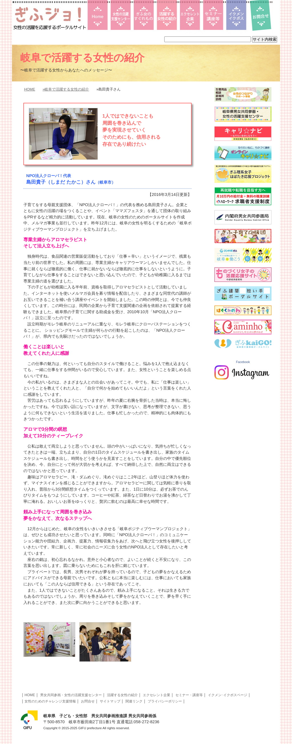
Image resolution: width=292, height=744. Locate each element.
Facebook (243, 362)
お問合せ (88, 701)
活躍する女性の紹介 (122, 695)
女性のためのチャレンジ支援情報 (50, 701)
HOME (29, 89)
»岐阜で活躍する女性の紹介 (65, 89)
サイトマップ (110, 701)
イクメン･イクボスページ (227, 695)
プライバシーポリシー (165, 701)
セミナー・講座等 (189, 695)
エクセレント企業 (156, 695)
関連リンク (134, 701)
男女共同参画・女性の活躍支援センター (71, 695)
